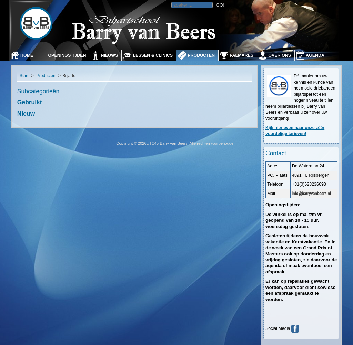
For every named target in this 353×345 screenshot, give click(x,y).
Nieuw (26, 113)
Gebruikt (29, 102)
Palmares (241, 55)
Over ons (279, 55)
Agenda (315, 55)
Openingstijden (67, 55)
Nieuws (109, 55)
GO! (220, 5)
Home (26, 55)
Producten (201, 55)
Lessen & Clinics (153, 55)
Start (24, 75)
